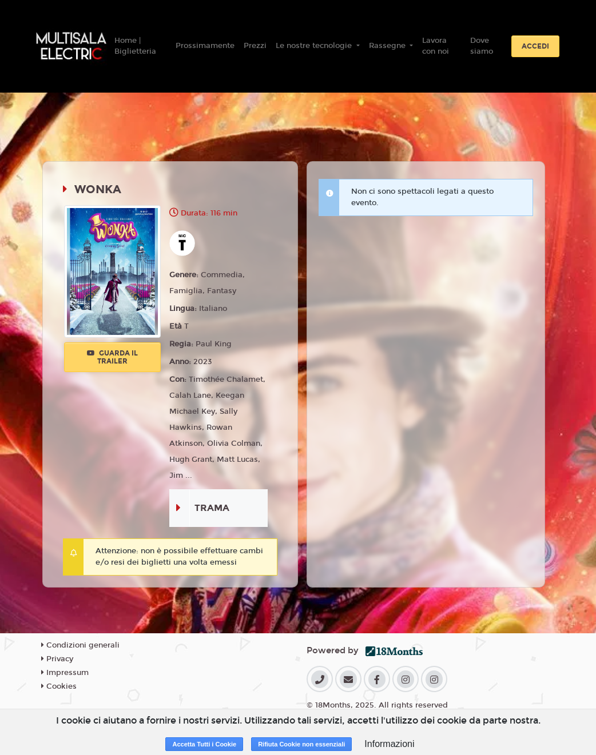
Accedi (535, 46)
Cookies (59, 686)
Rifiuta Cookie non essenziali (301, 744)
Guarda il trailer (112, 357)
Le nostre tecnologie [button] (315, 45)
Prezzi (255, 45)
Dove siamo (481, 46)
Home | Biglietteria (135, 46)
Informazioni (389, 744)
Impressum (65, 672)
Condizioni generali (80, 645)
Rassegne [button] (388, 45)
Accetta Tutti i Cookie (204, 744)
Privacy (57, 659)
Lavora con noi (435, 46)
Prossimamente (205, 45)
